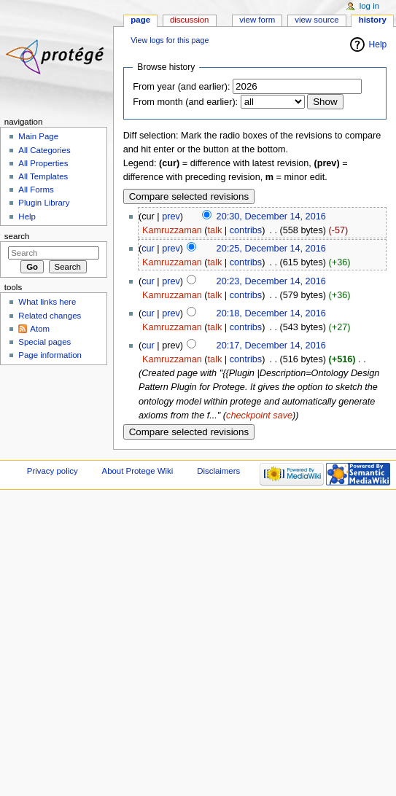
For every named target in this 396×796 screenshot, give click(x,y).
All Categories (44, 150)
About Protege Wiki (138, 471)
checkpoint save (259, 415)
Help (378, 44)
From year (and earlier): (181, 87)
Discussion (189, 19)
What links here (47, 301)
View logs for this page (170, 40)
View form (257, 19)
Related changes (49, 315)
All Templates (43, 176)
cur (148, 248)
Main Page (38, 136)
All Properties (43, 163)
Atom (40, 328)
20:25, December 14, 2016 (271, 248)
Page (140, 19)
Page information (50, 355)
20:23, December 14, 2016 (271, 281)
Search (17, 236)
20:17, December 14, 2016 (271, 345)
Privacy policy (52, 471)
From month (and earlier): (185, 102)
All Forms (35, 189)
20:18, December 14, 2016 (271, 313)
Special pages (44, 341)
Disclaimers (218, 471)
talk (215, 230)
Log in (369, 5)
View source (316, 19)
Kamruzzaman (172, 230)
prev (171, 216)
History (373, 19)
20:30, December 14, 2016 (271, 216)
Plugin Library (43, 202)
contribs (246, 230)
